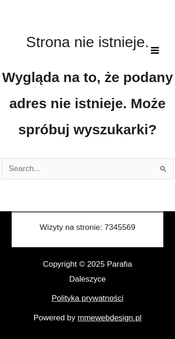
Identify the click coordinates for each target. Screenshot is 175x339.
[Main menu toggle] (155, 50)
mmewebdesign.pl (109, 317)
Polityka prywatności (87, 298)
